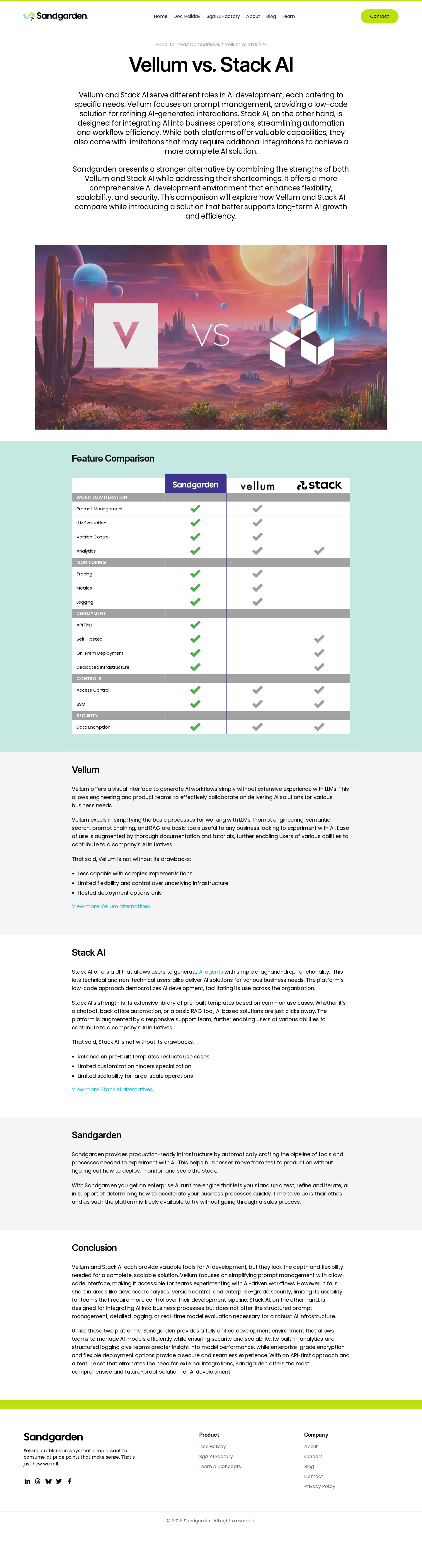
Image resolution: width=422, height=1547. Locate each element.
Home (160, 16)
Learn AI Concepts (220, 1466)
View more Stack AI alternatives (112, 1089)
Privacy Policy (319, 1486)
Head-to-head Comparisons (187, 44)
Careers (313, 1456)
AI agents (211, 971)
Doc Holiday (186, 16)
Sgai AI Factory (223, 16)
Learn (288, 16)
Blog (271, 16)
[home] (55, 16)
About (253, 16)
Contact (379, 16)
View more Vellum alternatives (111, 906)
